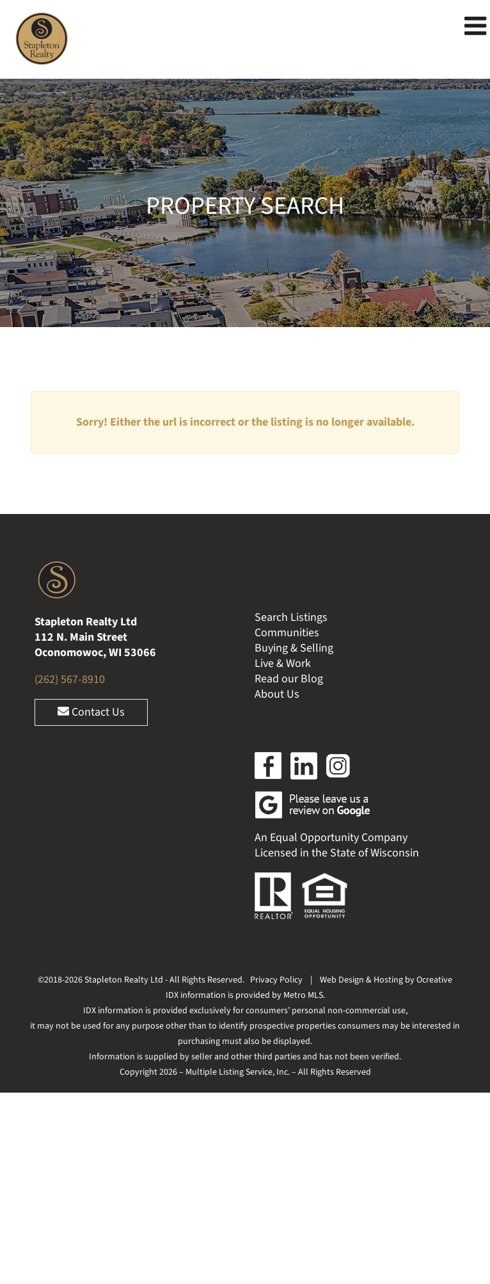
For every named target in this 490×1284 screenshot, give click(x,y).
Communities (287, 633)
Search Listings (291, 617)
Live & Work (283, 663)
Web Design (342, 980)
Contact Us (91, 712)
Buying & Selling (294, 648)
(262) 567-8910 (70, 679)
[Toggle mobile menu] (477, 25)
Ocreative (434, 980)
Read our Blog (289, 679)
